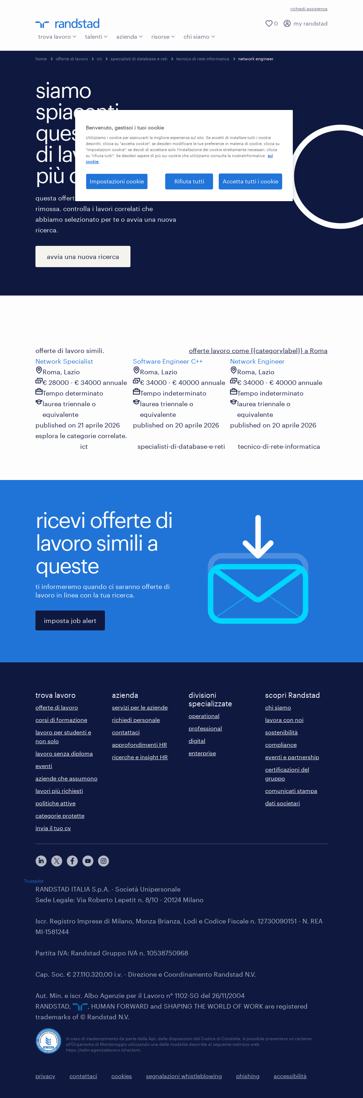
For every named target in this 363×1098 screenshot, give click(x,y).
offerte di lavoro (72, 58)
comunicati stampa (291, 790)
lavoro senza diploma (64, 753)
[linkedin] (41, 861)
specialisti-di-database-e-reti (181, 446)
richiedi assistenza (309, 8)
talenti (96, 36)
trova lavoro (57, 36)
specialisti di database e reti (139, 58)
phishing (247, 1075)
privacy (45, 1075)
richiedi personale (136, 719)
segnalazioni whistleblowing (184, 1075)
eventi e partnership (292, 757)
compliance (281, 744)
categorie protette (59, 815)
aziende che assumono (66, 778)
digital (197, 740)
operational (204, 715)
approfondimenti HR (139, 744)
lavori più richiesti (59, 790)
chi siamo (199, 36)
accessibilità (290, 1075)
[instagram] (103, 861)
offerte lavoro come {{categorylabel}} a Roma (258, 350)
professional (205, 728)
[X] (56, 861)
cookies (121, 1075)
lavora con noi (284, 719)
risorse (163, 36)
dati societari (282, 803)
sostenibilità (281, 732)
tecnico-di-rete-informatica (279, 446)
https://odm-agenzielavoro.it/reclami (103, 1049)
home (41, 58)
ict (99, 58)
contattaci (126, 732)
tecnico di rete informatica (202, 58)
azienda (129, 36)
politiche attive (55, 803)
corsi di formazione (61, 719)
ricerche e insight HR (140, 757)
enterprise (202, 753)
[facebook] (72, 861)
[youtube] (88, 861)
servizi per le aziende (140, 707)
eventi (43, 765)
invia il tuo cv (53, 827)
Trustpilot (33, 880)
